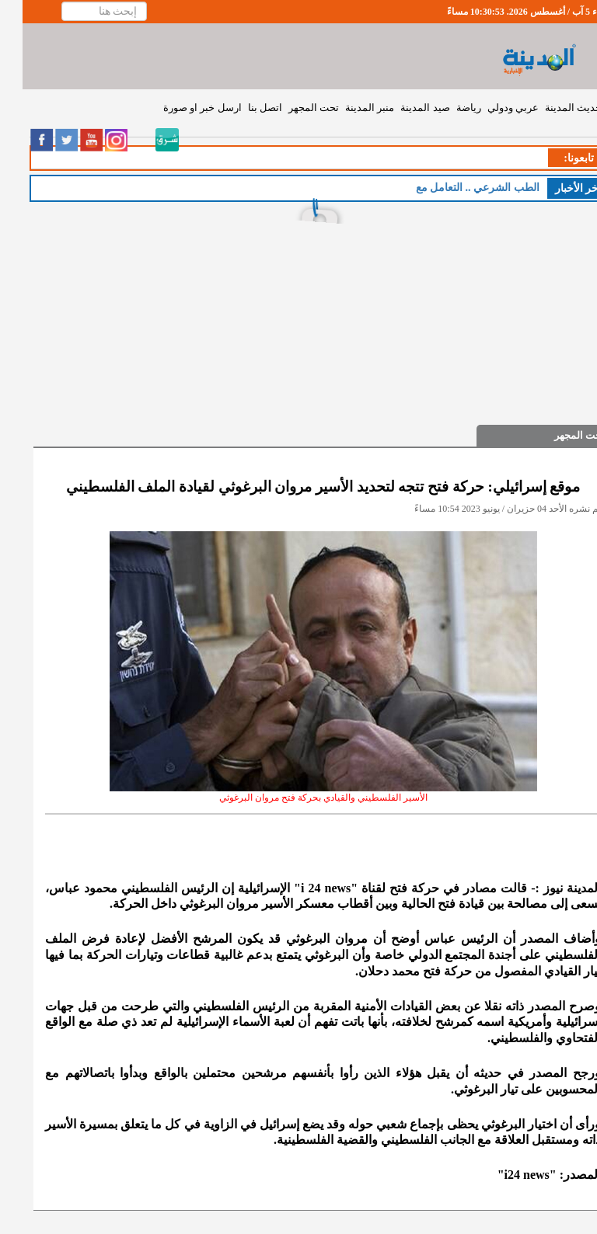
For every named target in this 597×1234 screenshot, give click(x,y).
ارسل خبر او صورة (180, 107)
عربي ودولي (490, 107)
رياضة (446, 107)
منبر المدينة (347, 107)
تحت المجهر (291, 107)
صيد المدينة (402, 107)
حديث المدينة (550, 107)
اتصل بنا (242, 107)
